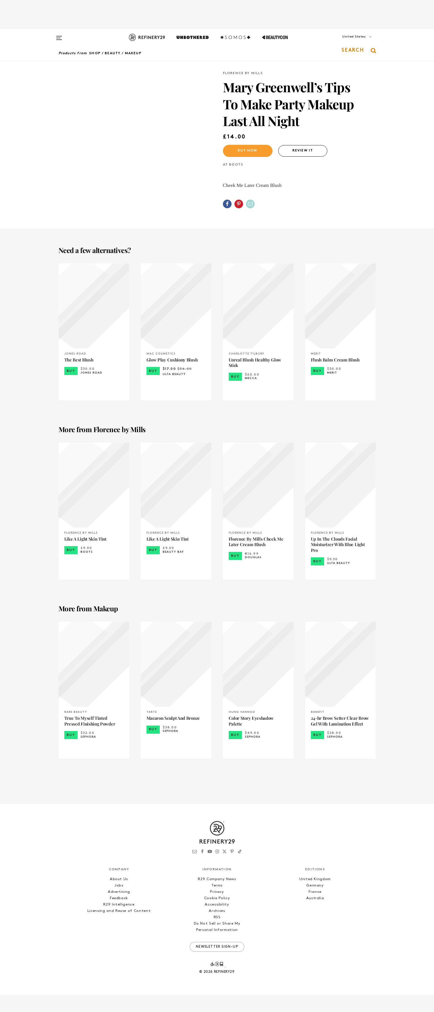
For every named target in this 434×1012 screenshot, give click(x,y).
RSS (217, 935)
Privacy (217, 909)
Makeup (133, 53)
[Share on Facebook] (227, 204)
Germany (315, 903)
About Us (119, 896)
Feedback (119, 915)
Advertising (119, 909)
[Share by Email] (250, 204)
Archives (217, 928)
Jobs (118, 903)
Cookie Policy (217, 915)
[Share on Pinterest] (238, 204)
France (315, 909)
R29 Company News (217, 896)
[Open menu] (59, 35)
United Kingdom (315, 896)
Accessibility (217, 922)
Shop (95, 53)
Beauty (113, 53)
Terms (217, 903)
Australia (315, 915)
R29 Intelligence (118, 922)
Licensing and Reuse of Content (119, 928)
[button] (347, 42)
